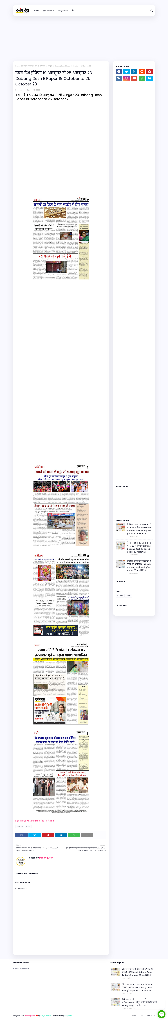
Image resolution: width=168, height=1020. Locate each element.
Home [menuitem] (36, 10)
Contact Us (151, 1016)
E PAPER (24, 66)
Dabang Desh (30, 1016)
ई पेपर (28, 827)
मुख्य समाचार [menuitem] (47, 10)
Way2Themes (46, 1016)
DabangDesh (20, 90)
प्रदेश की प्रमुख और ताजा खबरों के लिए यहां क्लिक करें (35, 821)
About (142, 1016)
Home (17, 66)
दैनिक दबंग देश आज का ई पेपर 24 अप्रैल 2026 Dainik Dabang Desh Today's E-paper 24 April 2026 (139, 529)
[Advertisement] (84, 35)
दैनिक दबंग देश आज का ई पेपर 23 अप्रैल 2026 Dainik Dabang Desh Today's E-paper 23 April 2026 (139, 566)
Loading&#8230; (134, 282)
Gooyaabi (68, 1016)
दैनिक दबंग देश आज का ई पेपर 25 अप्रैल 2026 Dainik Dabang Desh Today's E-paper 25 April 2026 (139, 547)
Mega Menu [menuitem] (63, 10)
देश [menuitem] (73, 10)
